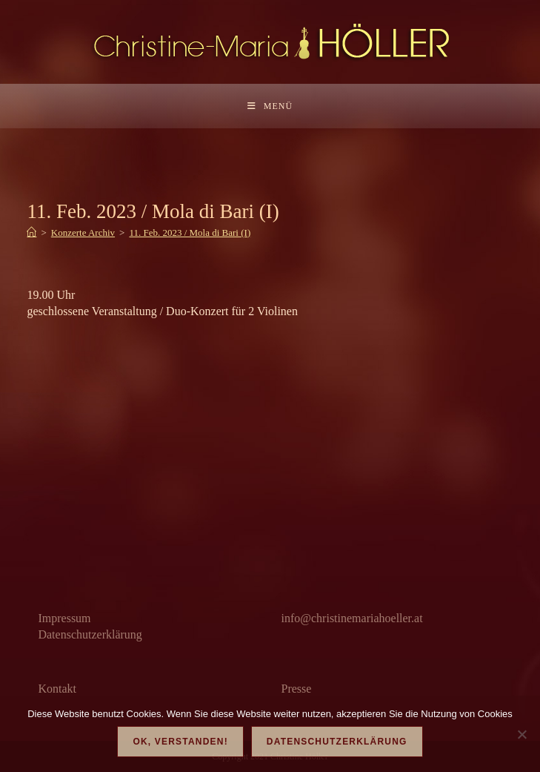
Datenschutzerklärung (89, 634)
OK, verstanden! (180, 741)
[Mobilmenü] (270, 106)
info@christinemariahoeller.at (352, 618)
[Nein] (521, 734)
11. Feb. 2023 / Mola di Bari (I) (189, 232)
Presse (296, 688)
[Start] (31, 232)
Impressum (64, 618)
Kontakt (57, 688)
